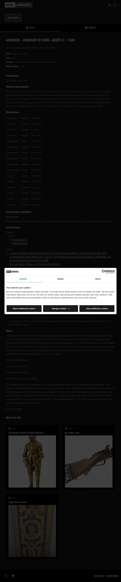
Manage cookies (60, 308)
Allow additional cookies (97, 308)
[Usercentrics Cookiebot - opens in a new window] (104, 272)
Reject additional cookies (24, 308)
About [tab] (98, 279)
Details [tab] (60, 279)
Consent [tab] (23, 279)
